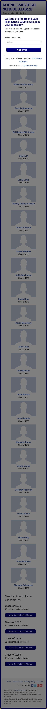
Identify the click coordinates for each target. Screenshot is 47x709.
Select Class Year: (13, 37)
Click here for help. (30, 65)
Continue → (23, 50)
